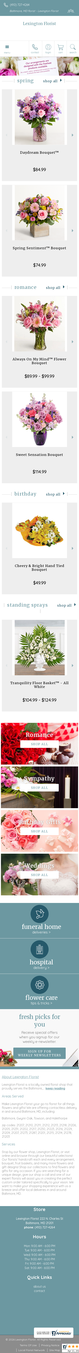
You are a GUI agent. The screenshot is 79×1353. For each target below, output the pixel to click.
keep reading (55, 1088)
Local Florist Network (31, 1350)
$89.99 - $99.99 (39, 376)
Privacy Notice (50, 1345)
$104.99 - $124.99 (39, 700)
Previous (6, 135)
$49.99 (39, 583)
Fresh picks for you (39, 1028)
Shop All (50, 81)
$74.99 (39, 265)
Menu (7, 52)
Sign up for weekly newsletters (39, 1053)
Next (73, 135)
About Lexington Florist (20, 1077)
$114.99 (40, 472)
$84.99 (39, 169)
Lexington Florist (39, 23)
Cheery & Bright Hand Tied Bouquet (39, 568)
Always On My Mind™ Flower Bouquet (39, 361)
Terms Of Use (28, 1345)
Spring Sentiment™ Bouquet (39, 248)
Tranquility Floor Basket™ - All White (39, 685)
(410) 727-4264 (19, 5)
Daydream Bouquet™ (39, 152)
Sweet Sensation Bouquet (39, 455)
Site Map (54, 1350)
